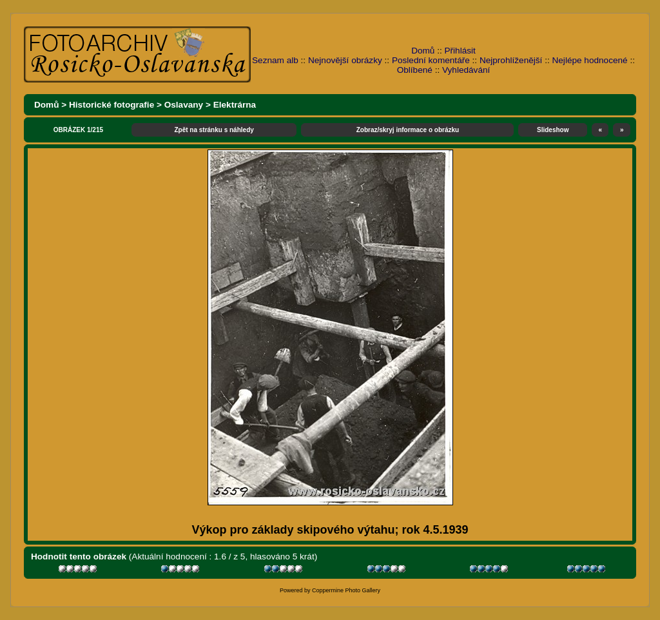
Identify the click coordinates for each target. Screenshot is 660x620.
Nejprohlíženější (511, 60)
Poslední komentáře (431, 60)
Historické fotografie (111, 105)
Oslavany (183, 105)
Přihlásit (460, 50)
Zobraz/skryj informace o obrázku (408, 129)
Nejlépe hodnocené (589, 60)
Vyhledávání (466, 70)
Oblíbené (414, 70)
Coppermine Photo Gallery (346, 590)
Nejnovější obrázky (345, 60)
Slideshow (552, 129)
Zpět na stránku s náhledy (213, 129)
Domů (422, 50)
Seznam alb (275, 60)
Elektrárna (235, 105)
